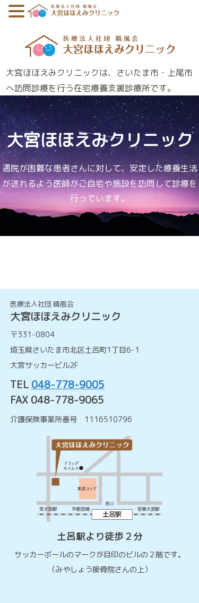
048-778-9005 (68, 384)
